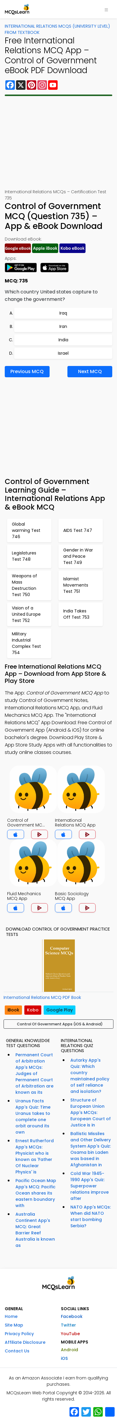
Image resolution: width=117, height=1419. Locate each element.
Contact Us (17, 1351)
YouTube (70, 1334)
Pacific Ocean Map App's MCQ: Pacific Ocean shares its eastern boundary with (35, 1193)
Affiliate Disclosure (25, 1342)
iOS (64, 1358)
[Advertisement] (58, 142)
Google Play (59, 1010)
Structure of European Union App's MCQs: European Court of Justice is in (90, 1112)
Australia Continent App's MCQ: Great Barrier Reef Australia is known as (35, 1229)
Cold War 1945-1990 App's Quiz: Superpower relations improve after (89, 1185)
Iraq (63, 313)
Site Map (14, 1325)
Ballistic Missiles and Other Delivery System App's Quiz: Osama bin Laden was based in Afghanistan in (90, 1149)
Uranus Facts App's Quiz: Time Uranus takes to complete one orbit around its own (32, 1116)
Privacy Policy (19, 1334)
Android (69, 1350)
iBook (13, 1010)
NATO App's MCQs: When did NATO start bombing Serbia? (90, 1216)
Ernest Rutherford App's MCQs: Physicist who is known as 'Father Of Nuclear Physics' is (34, 1156)
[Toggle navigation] (106, 9)
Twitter (68, 1325)
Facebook (72, 1316)
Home (11, 1316)
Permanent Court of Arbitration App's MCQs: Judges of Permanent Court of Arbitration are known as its (34, 1073)
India (63, 340)
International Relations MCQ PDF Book (42, 997)
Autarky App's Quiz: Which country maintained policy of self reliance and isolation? (89, 1075)
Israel (63, 353)
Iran (63, 326)
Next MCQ (90, 371)
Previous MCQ (27, 371)
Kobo (33, 1010)
